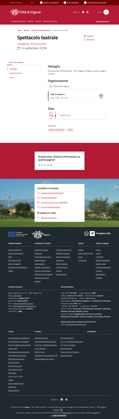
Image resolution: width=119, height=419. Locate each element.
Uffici (10, 257)
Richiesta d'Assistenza (16, 359)
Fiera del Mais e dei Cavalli (44, 359)
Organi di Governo (14, 250)
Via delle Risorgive (67, 338)
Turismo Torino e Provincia (69, 352)
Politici (10, 271)
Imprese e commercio (63, 250)
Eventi (98, 250)
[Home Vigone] (26, 12)
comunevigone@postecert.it (23, 303)
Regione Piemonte (41, 338)
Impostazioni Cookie (15, 376)
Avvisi (80, 257)
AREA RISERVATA (58, 415)
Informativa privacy (15, 369)
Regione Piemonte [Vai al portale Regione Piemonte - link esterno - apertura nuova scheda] (16, 2)
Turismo (59, 271)
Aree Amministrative (15, 253)
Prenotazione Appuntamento (18, 352)
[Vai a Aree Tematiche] (71, 2)
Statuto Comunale (15, 366)
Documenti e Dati (14, 260)
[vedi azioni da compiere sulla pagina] (89, 39)
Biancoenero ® (68, 412)
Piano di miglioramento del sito (19, 345)
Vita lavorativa (61, 274)
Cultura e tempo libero (43, 271)
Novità (26, 30)
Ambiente (38, 253)
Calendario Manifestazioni (41, 30)
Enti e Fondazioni (14, 264)
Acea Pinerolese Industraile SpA (46, 355)
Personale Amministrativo (17, 267)
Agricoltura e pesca (41, 250)
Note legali (12, 373)
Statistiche (12, 387)
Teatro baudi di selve (85, 253)
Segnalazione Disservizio (17, 355)
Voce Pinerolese (66, 348)
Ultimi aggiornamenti (16, 383)
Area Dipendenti (66, 355)
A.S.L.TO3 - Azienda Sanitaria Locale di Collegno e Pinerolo (56, 345)
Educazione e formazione (44, 274)
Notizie (80, 250)
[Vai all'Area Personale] (95, 2)
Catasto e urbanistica (42, 267)
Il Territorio (99, 257)
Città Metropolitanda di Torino (45, 341)
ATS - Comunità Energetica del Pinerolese (75, 341)
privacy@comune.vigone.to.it (76, 324)
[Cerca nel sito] (106, 12)
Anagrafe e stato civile (43, 257)
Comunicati (82, 260)
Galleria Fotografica (103, 260)
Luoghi (98, 253)
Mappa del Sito (13, 390)
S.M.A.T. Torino (40, 352)
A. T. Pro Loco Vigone (67, 345)
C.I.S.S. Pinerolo (40, 348)
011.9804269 (16, 295)
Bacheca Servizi (14, 362)
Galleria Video (101, 264)
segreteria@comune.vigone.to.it (24, 306)
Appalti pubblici (40, 260)
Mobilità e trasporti (63, 253)
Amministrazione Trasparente (19, 338)
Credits (10, 380)
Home (19, 30)
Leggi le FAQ (12, 348)
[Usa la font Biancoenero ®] (49, 2)
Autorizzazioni (40, 264)
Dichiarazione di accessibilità (18, 341)
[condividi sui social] (88, 36)
